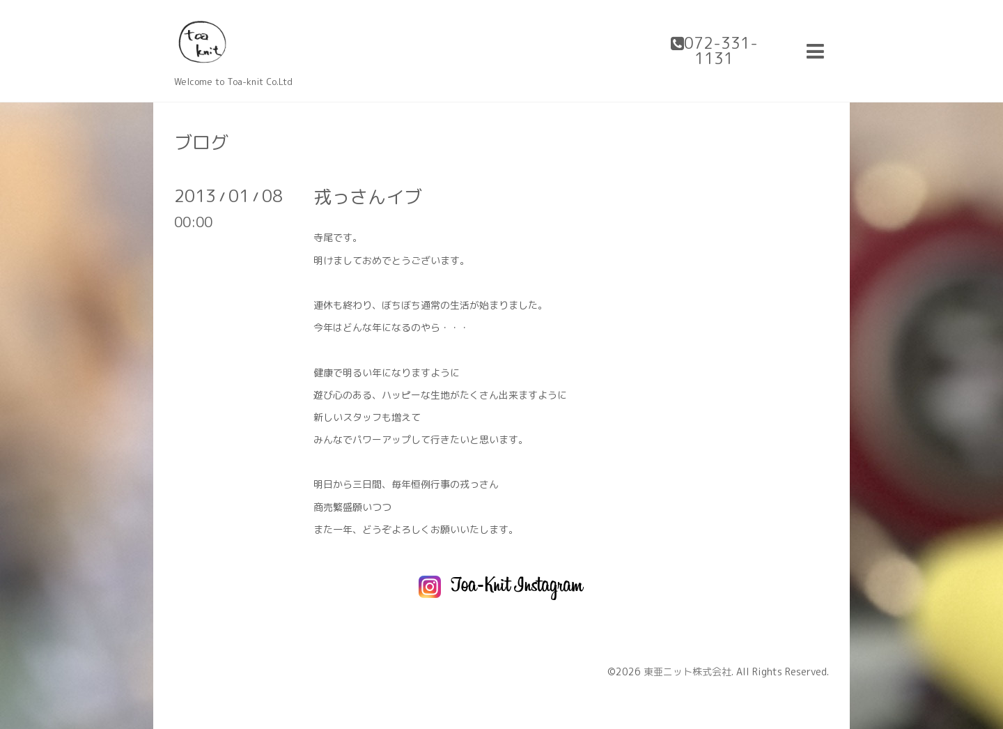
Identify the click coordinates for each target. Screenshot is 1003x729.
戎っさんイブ (367, 196)
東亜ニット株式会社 (687, 671)
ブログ (201, 142)
